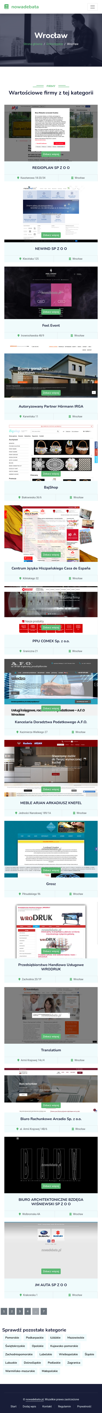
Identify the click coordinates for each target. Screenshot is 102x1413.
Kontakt (47, 1406)
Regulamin (64, 1406)
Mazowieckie (75, 1338)
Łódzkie (56, 1338)
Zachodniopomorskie (19, 1354)
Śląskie (89, 1354)
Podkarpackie (34, 1338)
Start (13, 1406)
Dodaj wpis (29, 1406)
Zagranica (73, 1363)
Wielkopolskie (68, 1354)
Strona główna (33, 44)
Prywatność (84, 1406)
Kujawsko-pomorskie (64, 1346)
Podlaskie (54, 1363)
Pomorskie (12, 1338)
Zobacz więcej (51, 154)
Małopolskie (50, 1371)
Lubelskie (45, 1354)
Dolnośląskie (54, 44)
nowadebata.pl (34, 1399)
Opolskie (37, 1346)
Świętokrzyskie (15, 1346)
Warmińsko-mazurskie (20, 1371)
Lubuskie (11, 1363)
